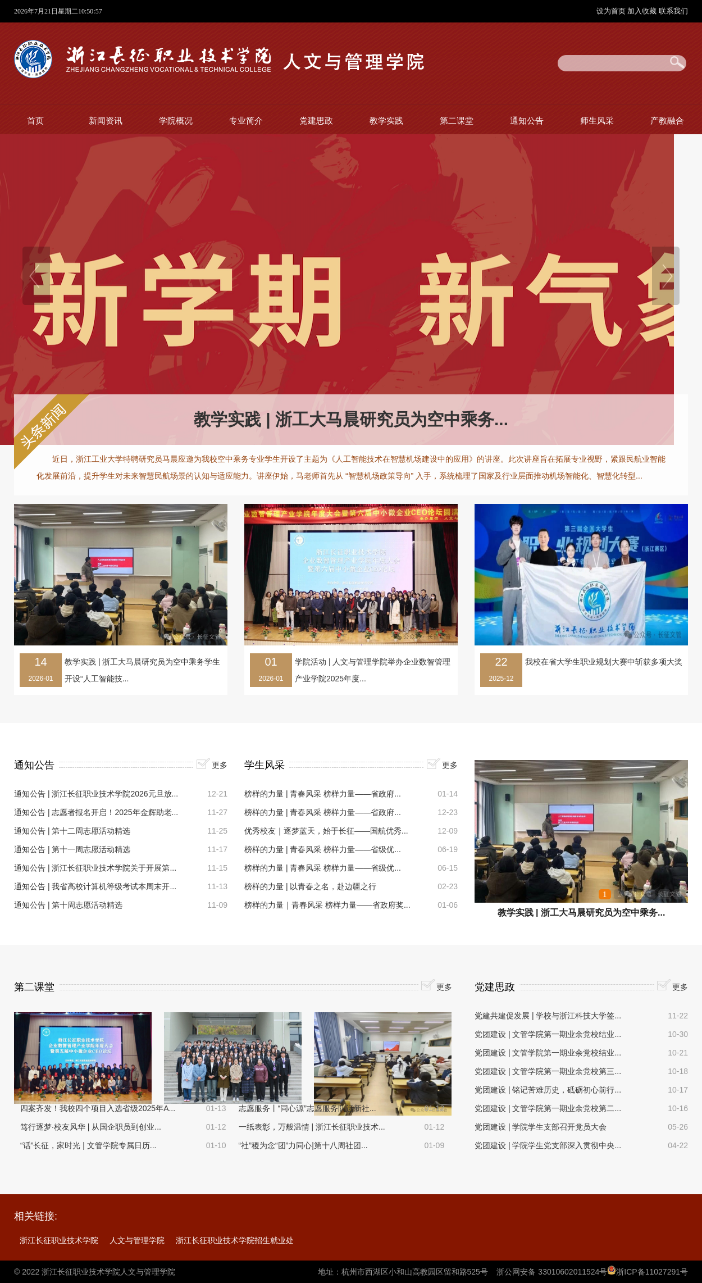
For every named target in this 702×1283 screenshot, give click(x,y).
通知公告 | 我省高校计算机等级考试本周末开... (95, 886)
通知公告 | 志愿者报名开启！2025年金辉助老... (96, 812)
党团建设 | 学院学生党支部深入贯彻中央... (548, 1145)
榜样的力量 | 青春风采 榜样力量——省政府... (322, 793)
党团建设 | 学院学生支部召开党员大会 (541, 1126)
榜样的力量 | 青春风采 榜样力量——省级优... (322, 849)
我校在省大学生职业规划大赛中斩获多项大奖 (603, 661)
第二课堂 (456, 120)
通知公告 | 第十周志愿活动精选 (68, 904)
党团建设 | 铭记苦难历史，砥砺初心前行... (548, 1089)
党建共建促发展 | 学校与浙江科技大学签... (548, 1015)
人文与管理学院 (137, 1240)
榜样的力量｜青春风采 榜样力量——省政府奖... (327, 904)
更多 (219, 765)
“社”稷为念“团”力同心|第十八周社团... (303, 1145)
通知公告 (527, 120)
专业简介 (246, 120)
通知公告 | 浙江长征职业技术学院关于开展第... (95, 867)
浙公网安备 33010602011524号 (551, 1271)
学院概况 (176, 120)
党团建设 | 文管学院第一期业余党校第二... (548, 1108)
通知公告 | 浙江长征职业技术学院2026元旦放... (96, 793)
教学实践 (386, 120)
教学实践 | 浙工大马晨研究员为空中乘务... (351, 419)
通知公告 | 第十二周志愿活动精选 (72, 830)
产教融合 (667, 120)
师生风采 (597, 120)
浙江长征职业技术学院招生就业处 (235, 1240)
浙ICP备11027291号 (652, 1271)
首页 (35, 120)
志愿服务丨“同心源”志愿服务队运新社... (307, 1108)
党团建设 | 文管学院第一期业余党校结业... (548, 1034)
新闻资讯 (105, 120)
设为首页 (612, 11)
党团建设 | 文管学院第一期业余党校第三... (548, 1071)
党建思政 (316, 120)
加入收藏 (643, 11)
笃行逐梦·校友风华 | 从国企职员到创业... (90, 1126)
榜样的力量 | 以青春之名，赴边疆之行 (310, 886)
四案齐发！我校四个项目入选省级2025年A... (97, 1108)
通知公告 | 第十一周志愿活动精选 (72, 849)
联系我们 (673, 11)
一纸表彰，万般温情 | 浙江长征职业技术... (312, 1126)
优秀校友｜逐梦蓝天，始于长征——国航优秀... (326, 830)
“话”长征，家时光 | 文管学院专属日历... (88, 1145)
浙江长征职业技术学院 (59, 1240)
